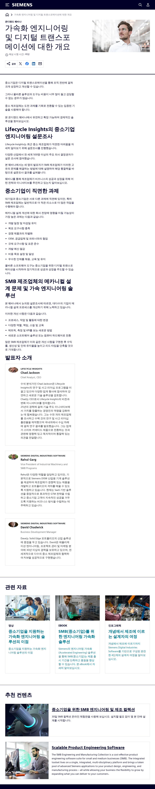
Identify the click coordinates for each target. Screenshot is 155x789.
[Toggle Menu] (7, 5)
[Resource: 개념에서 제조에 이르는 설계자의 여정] (127, 634)
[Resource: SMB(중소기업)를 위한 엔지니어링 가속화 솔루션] (77, 634)
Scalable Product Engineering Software (88, 747)
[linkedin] (33, 63)
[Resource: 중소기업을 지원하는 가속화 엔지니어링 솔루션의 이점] (27, 634)
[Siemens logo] (22, 4)
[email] (40, 63)
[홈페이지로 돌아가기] (7, 15)
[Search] (140, 5)
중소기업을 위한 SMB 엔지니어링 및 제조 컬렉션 (93, 709)
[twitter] (20, 63)
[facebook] (27, 63)
